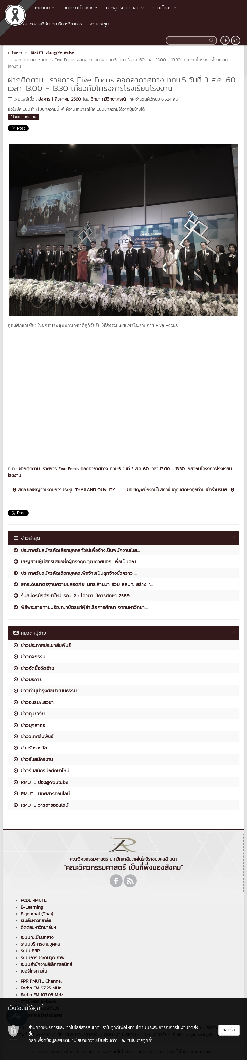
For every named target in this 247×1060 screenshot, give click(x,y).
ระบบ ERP (30, 951)
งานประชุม (102, 24)
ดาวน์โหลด (165, 8)
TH (225, 40)
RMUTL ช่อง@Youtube (40, 782)
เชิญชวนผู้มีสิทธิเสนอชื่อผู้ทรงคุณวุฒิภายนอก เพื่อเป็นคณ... (76, 561)
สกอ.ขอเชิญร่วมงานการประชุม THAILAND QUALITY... (65, 490)
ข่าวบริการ (27, 679)
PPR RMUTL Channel (41, 981)
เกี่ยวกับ (45, 8)
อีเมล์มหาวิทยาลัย (36, 920)
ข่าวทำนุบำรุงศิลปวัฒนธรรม (45, 690)
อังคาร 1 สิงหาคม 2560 (59, 99)
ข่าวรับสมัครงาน (33, 759)
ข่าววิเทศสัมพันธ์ (33, 736)
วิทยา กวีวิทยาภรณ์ (108, 99)
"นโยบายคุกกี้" (140, 1040)
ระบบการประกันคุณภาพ (42, 957)
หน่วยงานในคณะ (80, 8)
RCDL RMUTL (33, 900)
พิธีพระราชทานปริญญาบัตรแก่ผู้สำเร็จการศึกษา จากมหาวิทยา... (80, 607)
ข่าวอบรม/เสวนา (33, 702)
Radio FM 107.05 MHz (42, 994)
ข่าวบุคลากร (29, 725)
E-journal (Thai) (37, 914)
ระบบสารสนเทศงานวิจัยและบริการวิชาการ (44, 24)
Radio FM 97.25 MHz (41, 988)
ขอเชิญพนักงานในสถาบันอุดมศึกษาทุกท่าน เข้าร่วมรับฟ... (180, 490)
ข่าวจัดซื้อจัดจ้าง (33, 668)
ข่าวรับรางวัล (30, 747)
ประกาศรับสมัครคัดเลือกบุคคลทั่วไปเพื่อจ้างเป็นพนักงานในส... (76, 550)
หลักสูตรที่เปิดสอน (125, 8)
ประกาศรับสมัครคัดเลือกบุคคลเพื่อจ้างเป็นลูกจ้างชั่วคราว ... (75, 573)
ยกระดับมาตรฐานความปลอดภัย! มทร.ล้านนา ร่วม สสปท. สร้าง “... (83, 584)
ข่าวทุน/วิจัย (29, 713)
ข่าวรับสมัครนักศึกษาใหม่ (41, 770)
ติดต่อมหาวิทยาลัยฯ (38, 927)
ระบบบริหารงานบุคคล (40, 944)
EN (235, 40)
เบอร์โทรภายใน (34, 971)
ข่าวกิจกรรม (29, 656)
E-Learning (32, 907)
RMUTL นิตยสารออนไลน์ (41, 793)
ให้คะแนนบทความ (23, 116)
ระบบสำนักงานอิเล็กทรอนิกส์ (46, 964)
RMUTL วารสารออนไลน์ (40, 805)
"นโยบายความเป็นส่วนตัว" (95, 1040)
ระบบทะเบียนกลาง (37, 937)
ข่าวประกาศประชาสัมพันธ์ (42, 645)
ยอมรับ (229, 1029)
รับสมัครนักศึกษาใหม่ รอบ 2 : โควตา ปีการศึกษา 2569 (71, 595)
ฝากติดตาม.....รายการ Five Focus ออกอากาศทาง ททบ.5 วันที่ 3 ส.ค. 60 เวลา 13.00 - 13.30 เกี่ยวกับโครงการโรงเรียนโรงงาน (120, 472)
